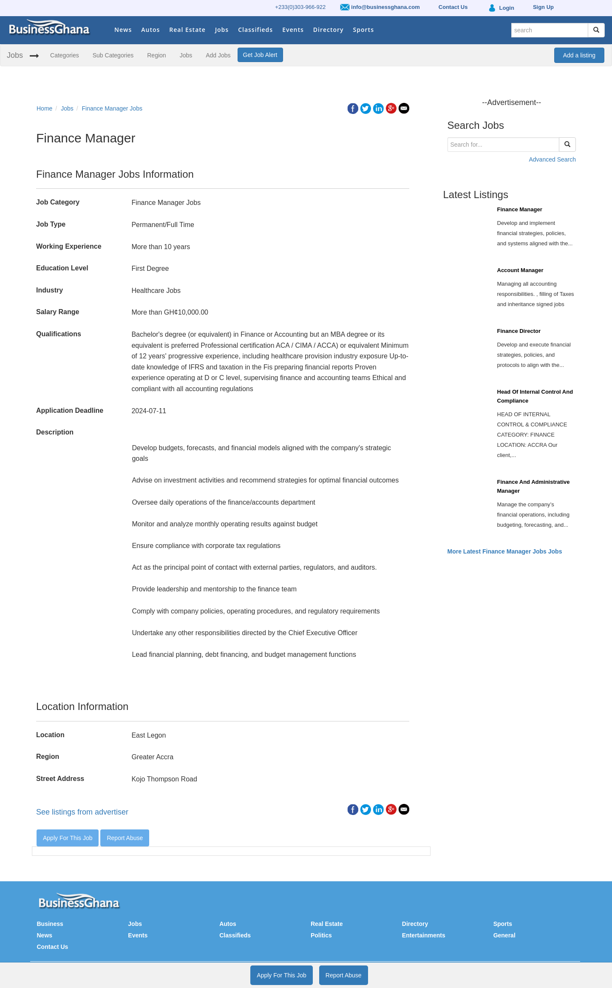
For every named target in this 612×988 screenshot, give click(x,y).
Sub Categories (113, 55)
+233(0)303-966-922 (300, 7)
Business (50, 923)
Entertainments (423, 935)
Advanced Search (552, 159)
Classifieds (255, 30)
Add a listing (579, 55)
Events (293, 30)
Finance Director (519, 331)
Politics (321, 935)
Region (156, 55)
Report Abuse (125, 838)
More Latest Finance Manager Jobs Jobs (505, 551)
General (504, 935)
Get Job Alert (260, 54)
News (123, 30)
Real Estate (187, 30)
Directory (328, 30)
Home (44, 108)
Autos (150, 30)
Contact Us (52, 946)
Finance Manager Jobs (112, 108)
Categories (64, 55)
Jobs (222, 30)
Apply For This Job (67, 838)
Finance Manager (519, 209)
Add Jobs (218, 55)
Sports (363, 30)
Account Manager (520, 270)
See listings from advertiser (82, 812)
